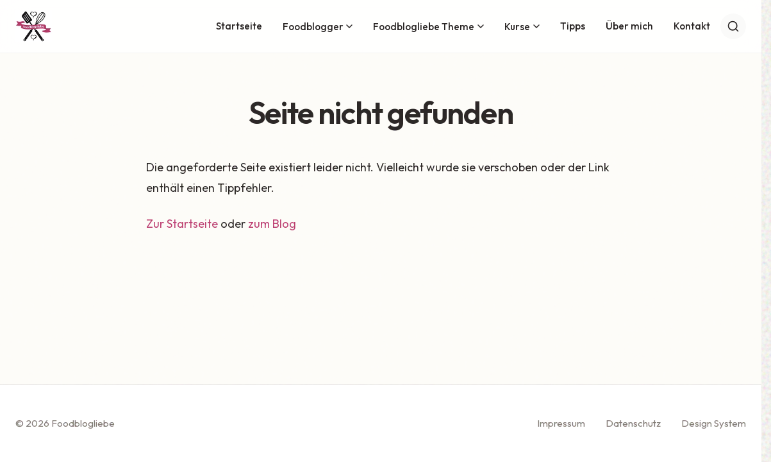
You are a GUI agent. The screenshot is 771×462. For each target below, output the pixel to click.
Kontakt (692, 26)
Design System (713, 423)
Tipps (572, 26)
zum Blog (272, 223)
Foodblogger (318, 27)
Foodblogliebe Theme (428, 27)
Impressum (561, 423)
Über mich (629, 26)
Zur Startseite (182, 223)
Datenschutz (633, 423)
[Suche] (733, 26)
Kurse (522, 27)
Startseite (239, 26)
